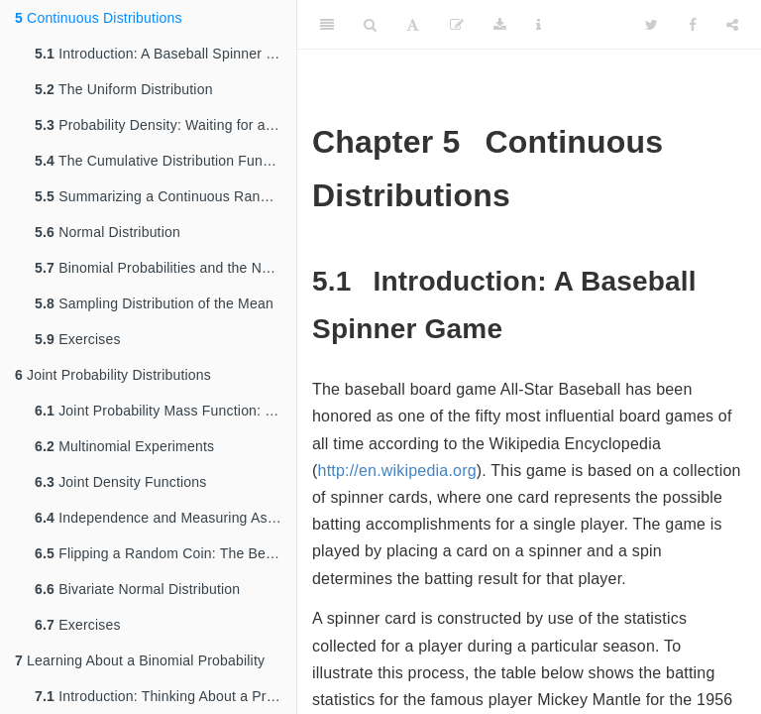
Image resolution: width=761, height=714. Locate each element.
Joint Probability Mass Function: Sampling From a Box (165, 410)
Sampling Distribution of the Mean (154, 303)
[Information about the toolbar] (538, 25)
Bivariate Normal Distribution (137, 589)
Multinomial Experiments (124, 446)
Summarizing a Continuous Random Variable (165, 196)
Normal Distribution (107, 232)
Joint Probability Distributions (113, 375)
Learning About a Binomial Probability (140, 660)
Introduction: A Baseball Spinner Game (165, 53)
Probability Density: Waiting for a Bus (164, 125)
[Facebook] (692, 25)
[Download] (500, 25)
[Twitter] (651, 25)
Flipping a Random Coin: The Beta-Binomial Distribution (165, 553)
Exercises (78, 339)
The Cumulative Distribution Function (164, 161)
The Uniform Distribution (124, 89)
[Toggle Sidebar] (327, 25)
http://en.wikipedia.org (397, 470)
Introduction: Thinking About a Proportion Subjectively (165, 696)
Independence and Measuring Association (165, 518)
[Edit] (457, 25)
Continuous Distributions (98, 18)
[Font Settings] (412, 25)
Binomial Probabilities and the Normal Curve (165, 268)
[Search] (370, 25)
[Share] (732, 25)
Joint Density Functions (120, 482)
